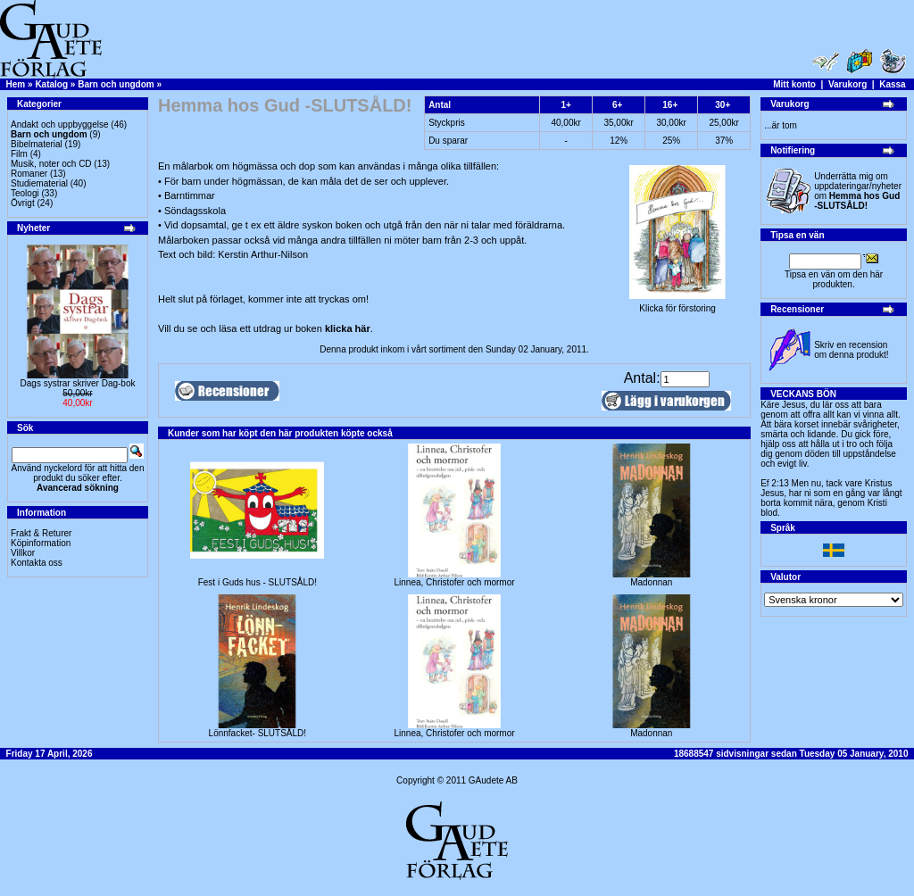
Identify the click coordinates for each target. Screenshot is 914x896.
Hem (16, 84)
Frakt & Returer (41, 533)
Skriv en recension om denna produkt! (851, 350)
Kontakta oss (36, 563)
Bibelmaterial (36, 144)
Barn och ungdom (116, 84)
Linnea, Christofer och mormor (455, 582)
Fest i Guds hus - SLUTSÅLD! (257, 582)
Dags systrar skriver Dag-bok (78, 383)
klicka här (347, 328)
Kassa (892, 84)
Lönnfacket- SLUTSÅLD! (258, 733)
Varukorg (847, 84)
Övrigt (23, 203)
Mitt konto (794, 84)
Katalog (51, 84)
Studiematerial (39, 183)
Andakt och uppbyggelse (60, 124)
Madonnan (651, 582)
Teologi (25, 193)
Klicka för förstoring (677, 304)
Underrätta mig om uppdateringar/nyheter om (858, 191)
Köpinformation (41, 543)
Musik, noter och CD (51, 164)
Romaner (29, 173)
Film (19, 154)
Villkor (23, 553)
